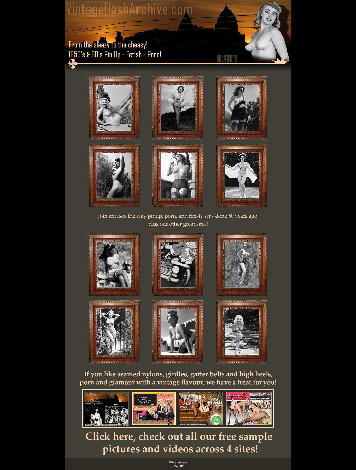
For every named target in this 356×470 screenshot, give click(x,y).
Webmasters (178, 462)
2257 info (178, 466)
